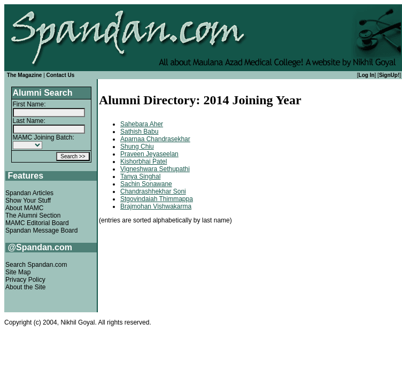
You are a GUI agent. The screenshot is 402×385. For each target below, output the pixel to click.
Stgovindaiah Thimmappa (156, 199)
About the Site (25, 287)
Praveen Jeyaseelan (149, 154)
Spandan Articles (29, 193)
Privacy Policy (25, 279)
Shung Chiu (137, 146)
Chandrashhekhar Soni (153, 191)
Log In (367, 75)
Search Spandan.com (36, 264)
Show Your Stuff (28, 200)
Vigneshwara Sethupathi (155, 169)
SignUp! (389, 75)
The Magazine (24, 75)
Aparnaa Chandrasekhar (155, 139)
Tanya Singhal (140, 176)
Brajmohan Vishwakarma (155, 206)
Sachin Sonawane (146, 184)
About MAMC (24, 208)
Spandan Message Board (41, 230)
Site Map (17, 272)
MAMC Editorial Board (37, 223)
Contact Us (61, 75)
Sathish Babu (139, 131)
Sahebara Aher (141, 124)
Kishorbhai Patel (143, 161)
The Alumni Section (32, 215)
